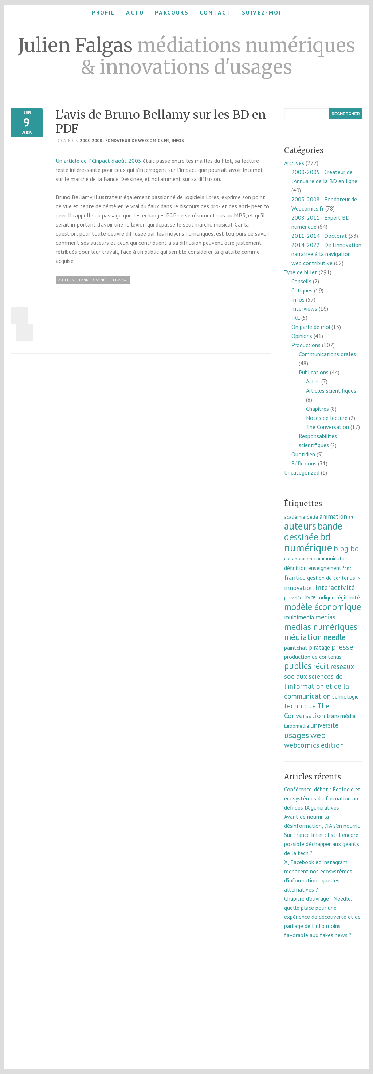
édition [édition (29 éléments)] (332, 745)
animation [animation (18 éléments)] (333, 516)
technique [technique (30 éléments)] (300, 706)
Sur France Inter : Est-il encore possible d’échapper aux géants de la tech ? (321, 844)
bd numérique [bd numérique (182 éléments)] (308, 542)
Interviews (304, 308)
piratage (120, 280)
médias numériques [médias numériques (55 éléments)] (320, 626)
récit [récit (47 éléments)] (321, 666)
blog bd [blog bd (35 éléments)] (346, 549)
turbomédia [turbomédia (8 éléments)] (296, 726)
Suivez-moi (261, 12)
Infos (178, 140)
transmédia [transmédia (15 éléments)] (341, 716)
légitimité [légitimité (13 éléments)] (348, 597)
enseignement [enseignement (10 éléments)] (324, 567)
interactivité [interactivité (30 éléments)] (335, 587)
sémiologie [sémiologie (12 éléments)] (345, 696)
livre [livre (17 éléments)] (310, 597)
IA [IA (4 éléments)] (358, 578)
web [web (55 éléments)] (318, 734)
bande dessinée (93, 280)
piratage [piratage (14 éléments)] (319, 648)
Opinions (301, 335)
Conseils (301, 281)
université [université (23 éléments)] (324, 725)
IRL (295, 317)
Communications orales (327, 354)
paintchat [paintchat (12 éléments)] (295, 647)
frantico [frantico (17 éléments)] (295, 577)
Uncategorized (301, 472)
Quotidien (303, 454)
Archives (294, 162)
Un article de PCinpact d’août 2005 (98, 160)
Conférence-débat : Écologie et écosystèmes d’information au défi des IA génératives (322, 798)
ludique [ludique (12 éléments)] (326, 597)
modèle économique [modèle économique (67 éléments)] (322, 607)
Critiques (302, 290)
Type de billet (300, 272)
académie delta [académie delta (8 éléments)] (301, 517)
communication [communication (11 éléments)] (331, 558)
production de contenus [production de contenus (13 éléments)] (313, 656)
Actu (135, 12)
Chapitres (317, 408)
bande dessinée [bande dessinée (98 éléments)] (313, 531)
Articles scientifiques (331, 390)
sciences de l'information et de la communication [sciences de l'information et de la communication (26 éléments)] (316, 686)
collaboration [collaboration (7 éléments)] (298, 559)
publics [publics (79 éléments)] (297, 666)
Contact (215, 12)
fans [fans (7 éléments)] (347, 568)
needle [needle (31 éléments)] (334, 637)
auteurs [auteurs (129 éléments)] (300, 525)
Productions (306, 345)
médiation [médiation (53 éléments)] (303, 637)
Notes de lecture (327, 417)
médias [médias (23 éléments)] (325, 617)
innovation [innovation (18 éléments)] (299, 587)
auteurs (66, 280)
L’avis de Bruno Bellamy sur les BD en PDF (161, 121)
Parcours (172, 12)
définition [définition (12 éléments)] (295, 567)
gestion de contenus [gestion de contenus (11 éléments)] (331, 577)
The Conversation (327, 426)
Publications (314, 372)
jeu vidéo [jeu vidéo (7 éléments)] (293, 598)
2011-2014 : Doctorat (319, 235)
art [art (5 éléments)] (351, 517)
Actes (313, 381)
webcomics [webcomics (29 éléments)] (301, 745)
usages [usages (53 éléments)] (296, 735)
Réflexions (304, 463)
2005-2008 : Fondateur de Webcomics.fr (124, 140)
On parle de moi (310, 326)
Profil (103, 12)
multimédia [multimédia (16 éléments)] (299, 617)
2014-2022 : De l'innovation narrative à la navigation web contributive (326, 254)
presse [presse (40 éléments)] (342, 647)
